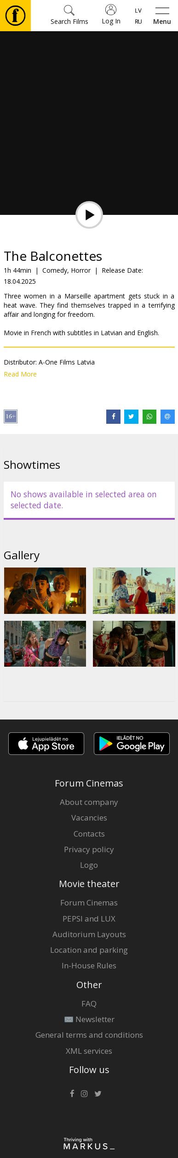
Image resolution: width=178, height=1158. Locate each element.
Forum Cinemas (89, 902)
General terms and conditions (89, 1034)
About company (89, 802)
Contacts (89, 833)
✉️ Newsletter (89, 1019)
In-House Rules (89, 965)
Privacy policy (89, 849)
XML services (89, 1051)
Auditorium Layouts (89, 934)
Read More (20, 374)
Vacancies (89, 817)
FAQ (89, 1003)
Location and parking (89, 949)
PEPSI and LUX (89, 918)
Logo (89, 865)
